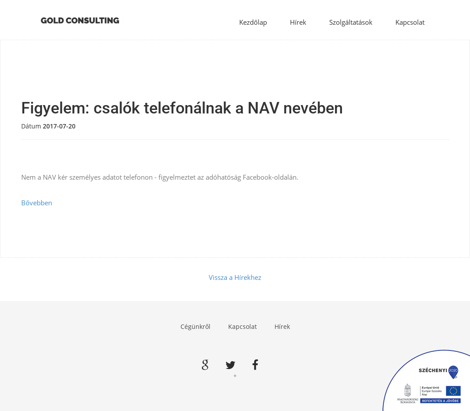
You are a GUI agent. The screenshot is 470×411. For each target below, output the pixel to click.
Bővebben (36, 202)
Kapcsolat (410, 22)
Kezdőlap (253, 22)
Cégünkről (195, 326)
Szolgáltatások (350, 22)
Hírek (298, 22)
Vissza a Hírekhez (235, 277)
